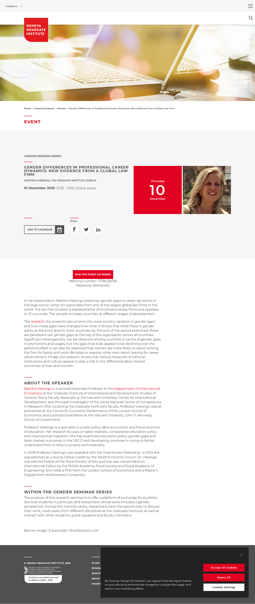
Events (62, 108)
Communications (44, 108)
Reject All (224, 577)
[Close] (241, 555)
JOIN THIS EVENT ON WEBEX (93, 274)
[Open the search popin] (251, 18)
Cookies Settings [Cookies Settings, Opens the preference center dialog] (223, 587)
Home (27, 108)
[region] (175, 572)
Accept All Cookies (224, 567)
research (38, 321)
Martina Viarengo (38, 389)
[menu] (250, 6)
